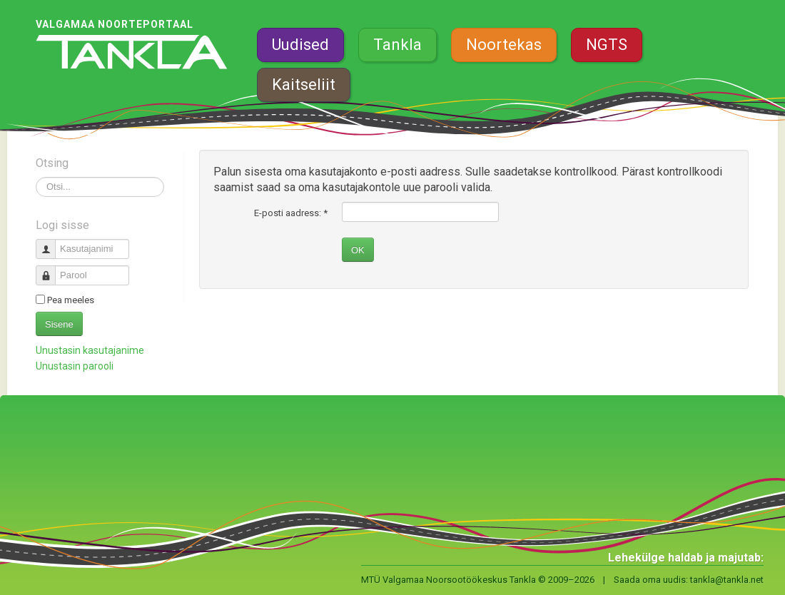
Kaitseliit (303, 84)
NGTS (606, 45)
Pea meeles (70, 300)
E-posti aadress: (291, 213)
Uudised (300, 45)
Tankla (397, 45)
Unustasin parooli (74, 366)
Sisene (59, 324)
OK (358, 250)
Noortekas (504, 45)
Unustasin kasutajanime (90, 350)
